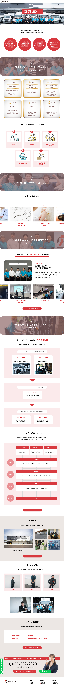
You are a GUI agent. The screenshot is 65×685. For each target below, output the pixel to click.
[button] (62, 2)
